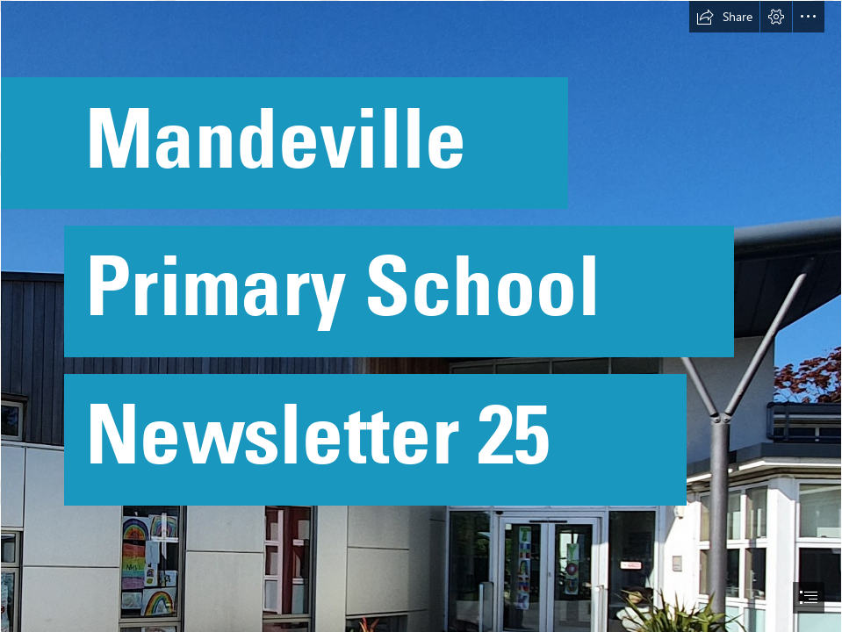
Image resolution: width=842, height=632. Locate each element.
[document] (421, 316)
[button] (724, 16)
